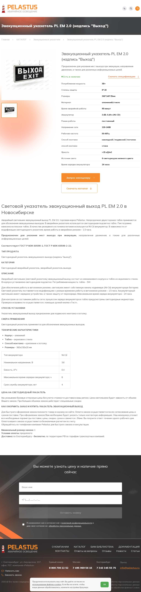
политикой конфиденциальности (76, 523)
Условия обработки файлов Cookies (122, 588)
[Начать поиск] (131, 8)
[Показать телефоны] (124, 8)
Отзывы (106, 550)
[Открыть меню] (137, 8)
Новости (121, 550)
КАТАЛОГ (80, 546)
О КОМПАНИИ (60, 546)
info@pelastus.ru (130, 567)
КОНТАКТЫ (62, 550)
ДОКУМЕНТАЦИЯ (129, 546)
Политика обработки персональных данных (118, 582)
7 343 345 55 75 (106, 567)
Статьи (135, 550)
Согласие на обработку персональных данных (117, 585)
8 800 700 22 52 (58, 567)
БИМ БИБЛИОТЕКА (102, 546)
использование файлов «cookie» (46, 584)
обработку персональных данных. (65, 526)
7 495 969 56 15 (82, 567)
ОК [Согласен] (104, 584)
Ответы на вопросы (85, 550)
